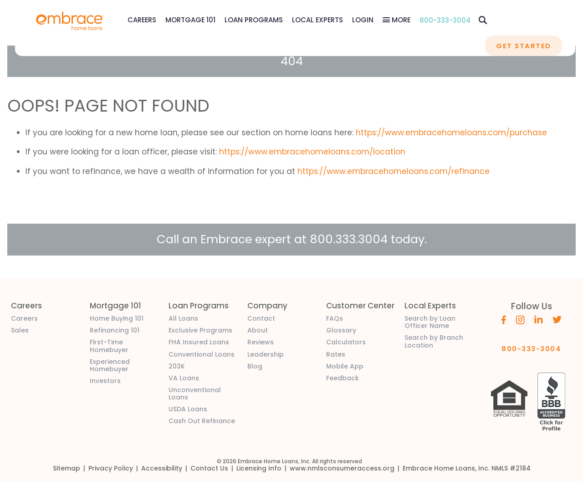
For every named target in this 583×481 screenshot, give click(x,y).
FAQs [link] (334, 318)
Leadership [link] (265, 354)
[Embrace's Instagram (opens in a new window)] (520, 319)
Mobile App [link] (344, 366)
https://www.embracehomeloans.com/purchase (451, 132)
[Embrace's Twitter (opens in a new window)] (557, 318)
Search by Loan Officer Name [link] (429, 322)
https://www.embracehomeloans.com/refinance (393, 171)
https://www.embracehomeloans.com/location (312, 151)
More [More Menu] (400, 20)
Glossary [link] (341, 330)
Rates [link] (335, 354)
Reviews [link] (260, 342)
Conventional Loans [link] (202, 354)
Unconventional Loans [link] (195, 393)
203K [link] (177, 366)
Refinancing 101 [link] (114, 330)
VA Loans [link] (184, 378)
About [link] (257, 330)
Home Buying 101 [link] (116, 318)
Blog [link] (254, 366)
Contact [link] (261, 318)
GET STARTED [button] (523, 46)
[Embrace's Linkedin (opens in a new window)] (538, 318)
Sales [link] (20, 330)
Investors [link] (105, 380)
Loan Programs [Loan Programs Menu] (254, 20)
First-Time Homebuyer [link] (109, 346)
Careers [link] (24, 318)
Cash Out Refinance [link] (202, 420)
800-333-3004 (444, 20)
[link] (69, 20)
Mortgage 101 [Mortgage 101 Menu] (190, 20)
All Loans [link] (183, 318)
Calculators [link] (346, 342)
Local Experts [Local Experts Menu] (317, 20)
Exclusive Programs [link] (200, 330)
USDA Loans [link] (188, 409)
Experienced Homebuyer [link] (110, 365)
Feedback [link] (342, 378)
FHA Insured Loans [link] (199, 342)
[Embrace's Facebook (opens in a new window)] (503, 319)
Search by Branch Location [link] (433, 341)
